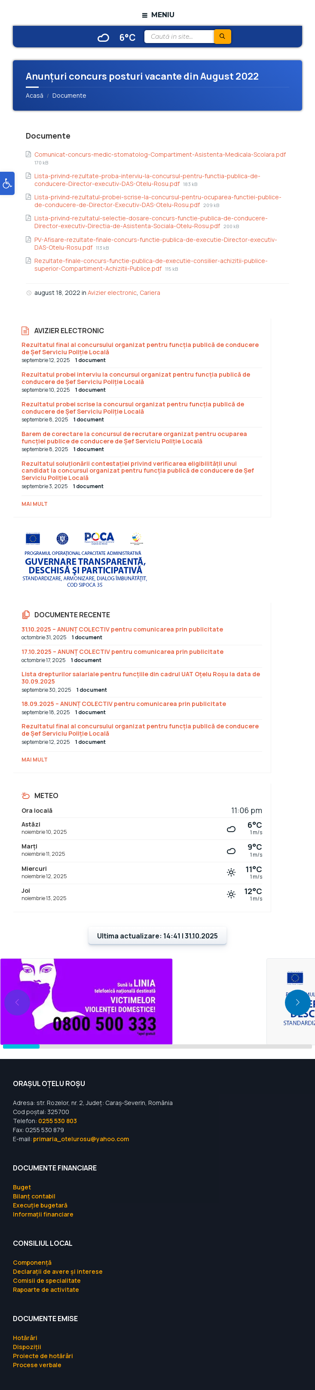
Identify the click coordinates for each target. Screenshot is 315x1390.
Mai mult (34, 504)
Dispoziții (27, 1347)
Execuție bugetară (40, 1205)
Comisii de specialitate (47, 1280)
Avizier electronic (112, 292)
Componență (32, 1262)
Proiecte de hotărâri (43, 1356)
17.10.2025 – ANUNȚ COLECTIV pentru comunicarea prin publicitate (122, 651)
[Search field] (187, 36)
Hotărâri (25, 1338)
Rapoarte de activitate (46, 1289)
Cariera (150, 292)
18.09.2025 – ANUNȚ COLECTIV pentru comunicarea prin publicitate (123, 704)
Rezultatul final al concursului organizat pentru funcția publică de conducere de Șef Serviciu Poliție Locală (140, 348)
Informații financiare (43, 1214)
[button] (7, 183)
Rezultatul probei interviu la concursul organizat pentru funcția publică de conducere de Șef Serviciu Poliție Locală (135, 378)
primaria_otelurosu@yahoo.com (81, 1139)
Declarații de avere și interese (58, 1271)
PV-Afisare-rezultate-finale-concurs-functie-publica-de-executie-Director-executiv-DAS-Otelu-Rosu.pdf (155, 243)
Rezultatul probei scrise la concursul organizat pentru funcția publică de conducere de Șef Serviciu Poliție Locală (132, 407)
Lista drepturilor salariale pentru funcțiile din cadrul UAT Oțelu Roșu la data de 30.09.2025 (140, 677)
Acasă (34, 95)
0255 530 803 (57, 1121)
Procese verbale (37, 1365)
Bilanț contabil (34, 1196)
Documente (69, 95)
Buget (22, 1187)
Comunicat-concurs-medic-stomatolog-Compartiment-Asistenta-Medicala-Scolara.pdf (160, 154)
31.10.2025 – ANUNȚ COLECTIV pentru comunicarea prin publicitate (122, 629)
